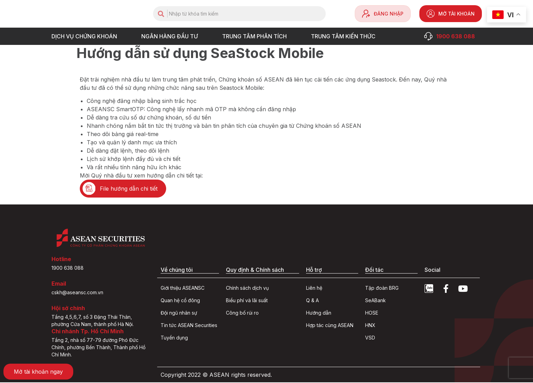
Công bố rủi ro (242, 313)
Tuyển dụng (174, 338)
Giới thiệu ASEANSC (182, 288)
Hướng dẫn (318, 313)
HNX (370, 326)
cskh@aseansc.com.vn (77, 293)
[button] (124, 189)
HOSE (371, 313)
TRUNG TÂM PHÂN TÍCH (256, 36)
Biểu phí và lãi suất (247, 301)
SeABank (375, 301)
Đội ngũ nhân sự (179, 313)
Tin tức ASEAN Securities (189, 326)
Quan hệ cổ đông (180, 301)
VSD (370, 338)
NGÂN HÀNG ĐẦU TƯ (171, 36)
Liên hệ (314, 288)
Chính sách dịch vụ (247, 288)
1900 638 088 (67, 268)
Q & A (312, 301)
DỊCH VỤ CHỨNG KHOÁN (86, 36)
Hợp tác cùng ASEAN (329, 326)
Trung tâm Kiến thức (345, 36)
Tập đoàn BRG (382, 288)
